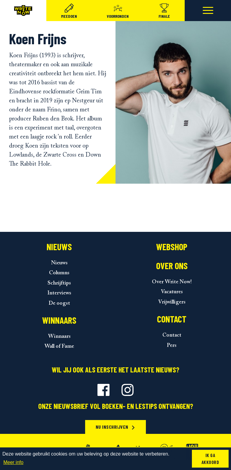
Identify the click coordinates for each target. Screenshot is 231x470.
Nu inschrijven (116, 427)
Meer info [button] (13, 462)
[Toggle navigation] (208, 10)
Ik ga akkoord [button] (210, 459)
